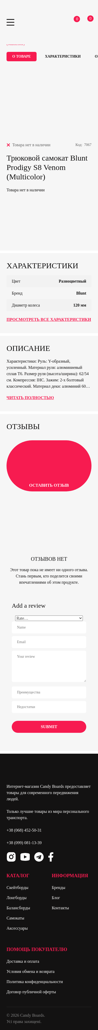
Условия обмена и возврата (31, 971)
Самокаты (15, 918)
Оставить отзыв (49, 465)
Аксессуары (17, 928)
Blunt (81, 293)
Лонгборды (16, 897)
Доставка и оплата (23, 961)
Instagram (11, 857)
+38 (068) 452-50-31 (24, 830)
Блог (56, 897)
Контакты (60, 908)
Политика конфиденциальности (35, 981)
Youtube (25, 857)
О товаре (21, 56)
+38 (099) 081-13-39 (24, 842)
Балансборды (18, 908)
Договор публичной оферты (31, 992)
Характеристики (63, 56)
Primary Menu (10, 22)
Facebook (50, 857)
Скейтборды (17, 887)
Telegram (39, 857)
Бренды (58, 887)
